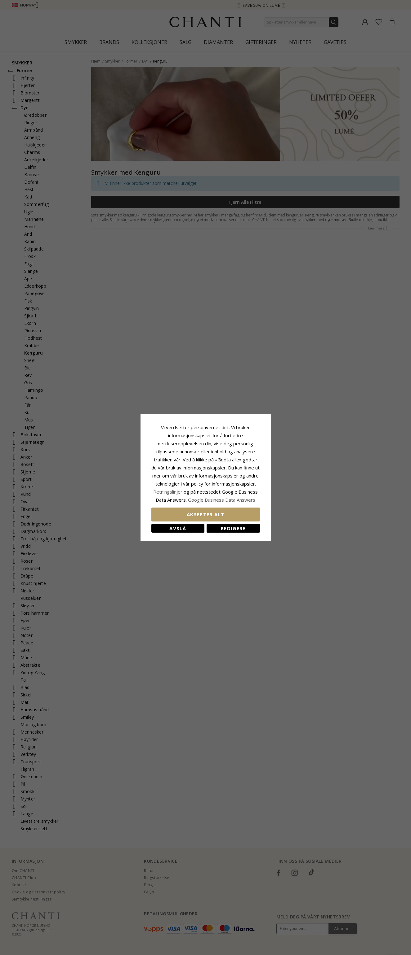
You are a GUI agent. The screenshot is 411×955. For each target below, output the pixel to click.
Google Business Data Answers (221, 500)
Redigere (233, 528)
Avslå (177, 528)
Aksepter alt (205, 514)
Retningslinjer (168, 492)
